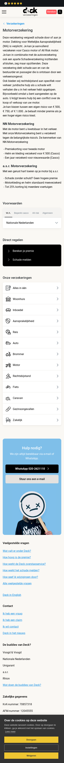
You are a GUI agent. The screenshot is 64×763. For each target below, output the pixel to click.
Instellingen (31, 748)
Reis (32, 332)
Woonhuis (32, 299)
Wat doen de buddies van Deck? (22, 685)
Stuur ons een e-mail (32, 479)
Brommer (32, 354)
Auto (32, 343)
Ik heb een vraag (12, 613)
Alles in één (32, 288)
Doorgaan (31, 740)
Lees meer (10, 731)
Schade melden (18, 259)
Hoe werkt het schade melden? (21, 570)
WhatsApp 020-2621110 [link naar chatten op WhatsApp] (33, 468)
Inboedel (32, 310)
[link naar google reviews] (13, 3)
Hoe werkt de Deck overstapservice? (24, 564)
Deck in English (12, 595)
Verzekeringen (13, 23)
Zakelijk (32, 420)
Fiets (32, 387)
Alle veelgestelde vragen (17, 583)
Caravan (32, 398)
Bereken (51, 11)
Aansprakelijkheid (32, 321)
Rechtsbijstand (32, 376)
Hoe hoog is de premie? (17, 557)
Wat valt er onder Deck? (17, 551)
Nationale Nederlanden (30, 223)
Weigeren (31, 756)
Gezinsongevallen (32, 409)
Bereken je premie (20, 251)
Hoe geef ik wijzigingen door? (20, 577)
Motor (32, 365)
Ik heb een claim (12, 620)
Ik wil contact (11, 626)
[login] (60, 12)
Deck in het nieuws (14, 633)
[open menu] (4, 15)
